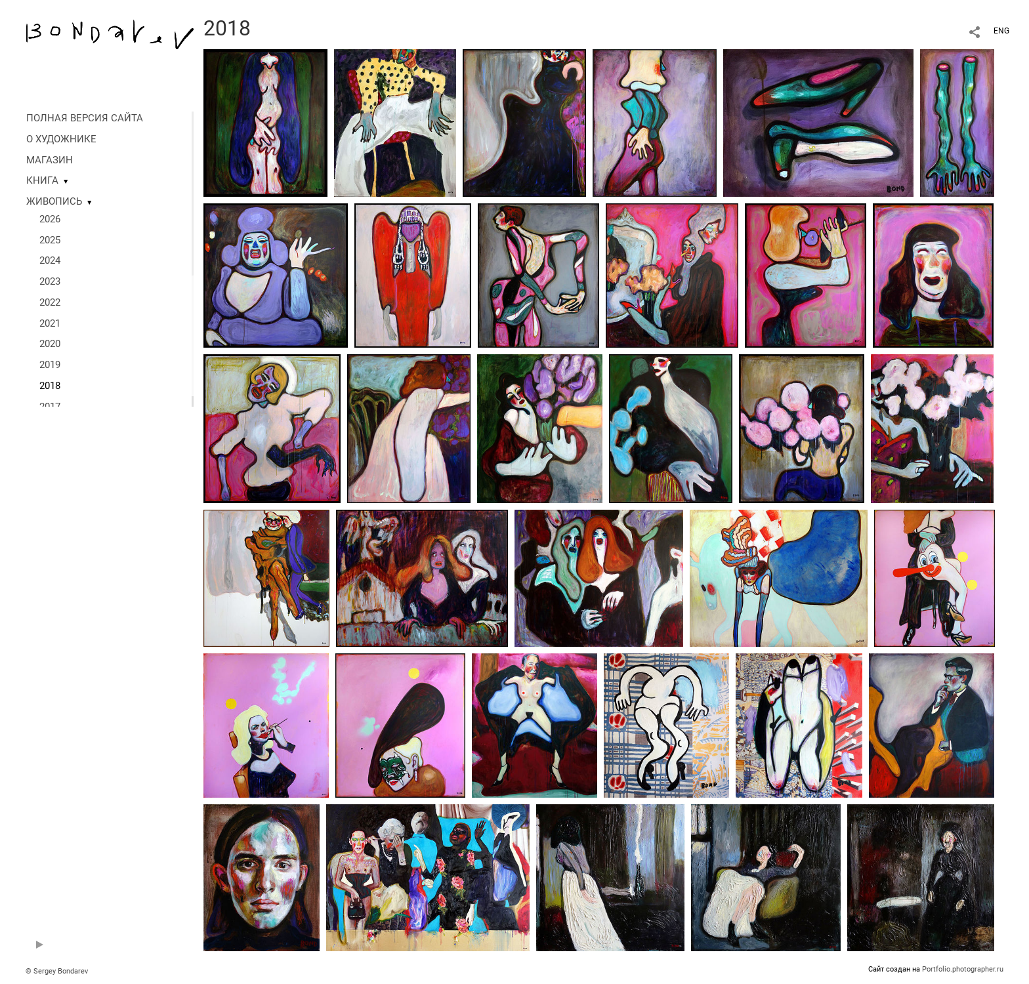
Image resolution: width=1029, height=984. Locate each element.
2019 (49, 365)
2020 (49, 344)
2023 (49, 281)
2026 (49, 219)
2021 (49, 323)
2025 (49, 240)
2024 (49, 260)
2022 (49, 302)
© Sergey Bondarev (57, 971)
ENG (1001, 30)
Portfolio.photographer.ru (962, 969)
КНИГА (42, 180)
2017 (49, 407)
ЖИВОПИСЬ (54, 201)
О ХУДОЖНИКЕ (61, 139)
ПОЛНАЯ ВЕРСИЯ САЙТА (84, 118)
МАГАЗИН (49, 160)
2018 (49, 386)
